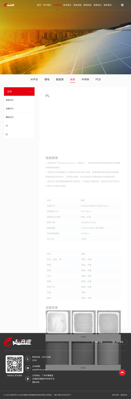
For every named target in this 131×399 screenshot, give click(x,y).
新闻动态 (87, 5)
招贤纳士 (98, 5)
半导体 (85, 79)
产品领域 (57, 5)
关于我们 (47, 5)
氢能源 (60, 79)
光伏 (72, 79)
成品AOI (9, 100)
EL (7, 134)
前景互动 (124, 395)
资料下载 (96, 342)
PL (7, 125)
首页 (39, 5)
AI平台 (34, 79)
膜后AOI (9, 117)
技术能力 (67, 5)
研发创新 (77, 5)
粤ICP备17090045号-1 (62, 395)
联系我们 (108, 5)
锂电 (47, 79)
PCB (98, 79)
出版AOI (9, 108)
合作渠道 (117, 342)
